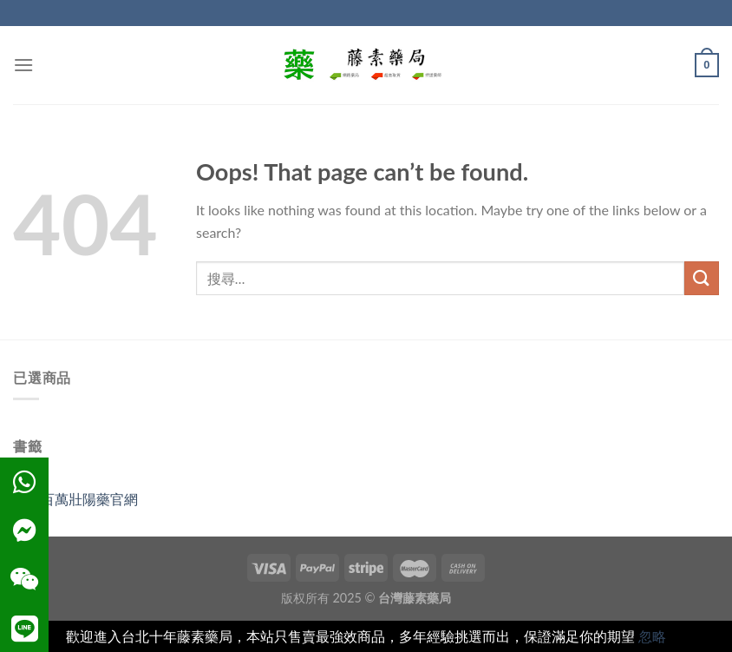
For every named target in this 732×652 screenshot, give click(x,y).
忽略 (652, 636)
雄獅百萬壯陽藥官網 (75, 499)
